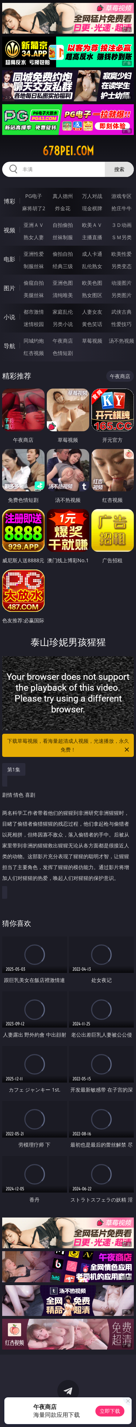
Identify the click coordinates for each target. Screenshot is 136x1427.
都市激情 (34, 311)
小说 (9, 317)
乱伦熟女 (92, 266)
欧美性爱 (121, 253)
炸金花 (62, 208)
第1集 (13, 769)
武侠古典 (121, 311)
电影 (9, 259)
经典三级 (63, 266)
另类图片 (121, 295)
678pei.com (68, 151)
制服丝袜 (34, 266)
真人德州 (63, 195)
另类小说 (63, 324)
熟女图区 (92, 295)
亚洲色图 (63, 282)
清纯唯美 (63, 295)
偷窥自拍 (34, 282)
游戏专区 (121, 195)
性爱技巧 (121, 324)
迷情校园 (34, 324)
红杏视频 (34, 353)
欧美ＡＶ (92, 224)
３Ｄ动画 (121, 224)
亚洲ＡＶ (34, 224)
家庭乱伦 (63, 311)
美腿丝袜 (34, 295)
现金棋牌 (92, 208)
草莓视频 (92, 340)
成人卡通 (92, 253)
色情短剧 (63, 353)
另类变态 (121, 266)
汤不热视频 (121, 340)
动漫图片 (121, 282)
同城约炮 (34, 340)
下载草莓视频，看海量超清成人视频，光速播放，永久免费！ (69, 745)
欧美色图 (92, 282)
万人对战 (92, 195)
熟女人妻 (34, 237)
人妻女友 (92, 311)
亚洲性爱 (34, 253)
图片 (9, 288)
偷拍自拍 (63, 253)
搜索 (119, 169)
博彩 (9, 201)
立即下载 (110, 1410)
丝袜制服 (63, 237)
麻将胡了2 (33, 208)
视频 (9, 230)
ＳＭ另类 (121, 237)
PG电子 (33, 195)
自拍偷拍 (63, 224)
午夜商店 (63, 340)
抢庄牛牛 (121, 208)
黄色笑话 (92, 324)
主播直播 (92, 237)
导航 (9, 346)
